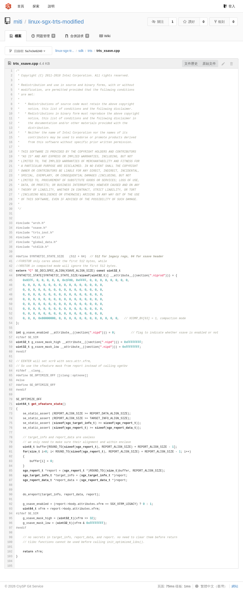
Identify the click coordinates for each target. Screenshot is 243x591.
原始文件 (209, 63)
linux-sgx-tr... (64, 50)
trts (90, 51)
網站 (235, 586)
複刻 (219, 22)
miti (18, 21)
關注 (158, 22)
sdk (81, 51)
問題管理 (43, 36)
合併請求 (77, 36)
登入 (229, 6)
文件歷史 (191, 63)
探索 (36, 6)
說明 (51, 6)
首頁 (20, 6)
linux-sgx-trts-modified (56, 21)
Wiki (104, 36)
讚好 (189, 22)
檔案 (15, 36)
